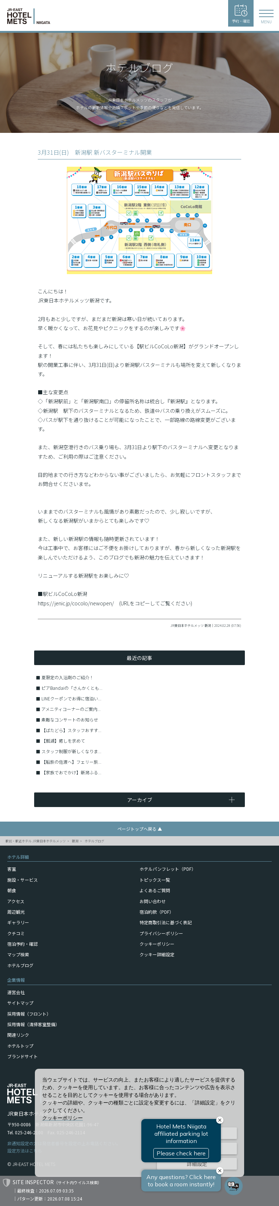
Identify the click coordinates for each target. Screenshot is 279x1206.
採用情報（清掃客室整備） (33, 1024)
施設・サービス (22, 880)
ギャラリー (18, 922)
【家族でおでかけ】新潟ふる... (71, 772)
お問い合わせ (153, 901)
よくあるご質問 (155, 890)
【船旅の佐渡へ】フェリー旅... (71, 762)
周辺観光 (16, 912)
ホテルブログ (94, 841)
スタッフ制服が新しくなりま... (71, 751)
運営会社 (16, 992)
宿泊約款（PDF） (157, 912)
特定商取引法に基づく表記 (166, 922)
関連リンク (18, 1035)
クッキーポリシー (157, 944)
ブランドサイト (22, 1056)
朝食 (11, 890)
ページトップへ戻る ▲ (139, 829)
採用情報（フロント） (29, 1014)
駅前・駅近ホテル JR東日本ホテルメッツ (35, 841)
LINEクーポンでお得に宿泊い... (71, 698)
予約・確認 (241, 14)
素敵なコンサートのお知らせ (69, 719)
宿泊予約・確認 (22, 944)
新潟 (75, 841)
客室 (11, 869)
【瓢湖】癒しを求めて (63, 741)
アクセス (15, 901)
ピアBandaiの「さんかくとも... (71, 688)
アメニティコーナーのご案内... (71, 709)
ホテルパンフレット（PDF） (168, 869)
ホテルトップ (20, 1046)
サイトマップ (20, 1003)
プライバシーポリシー (161, 933)
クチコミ (16, 933)
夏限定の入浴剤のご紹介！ (67, 677)
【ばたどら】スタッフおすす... (71, 730)
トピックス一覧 (155, 880)
